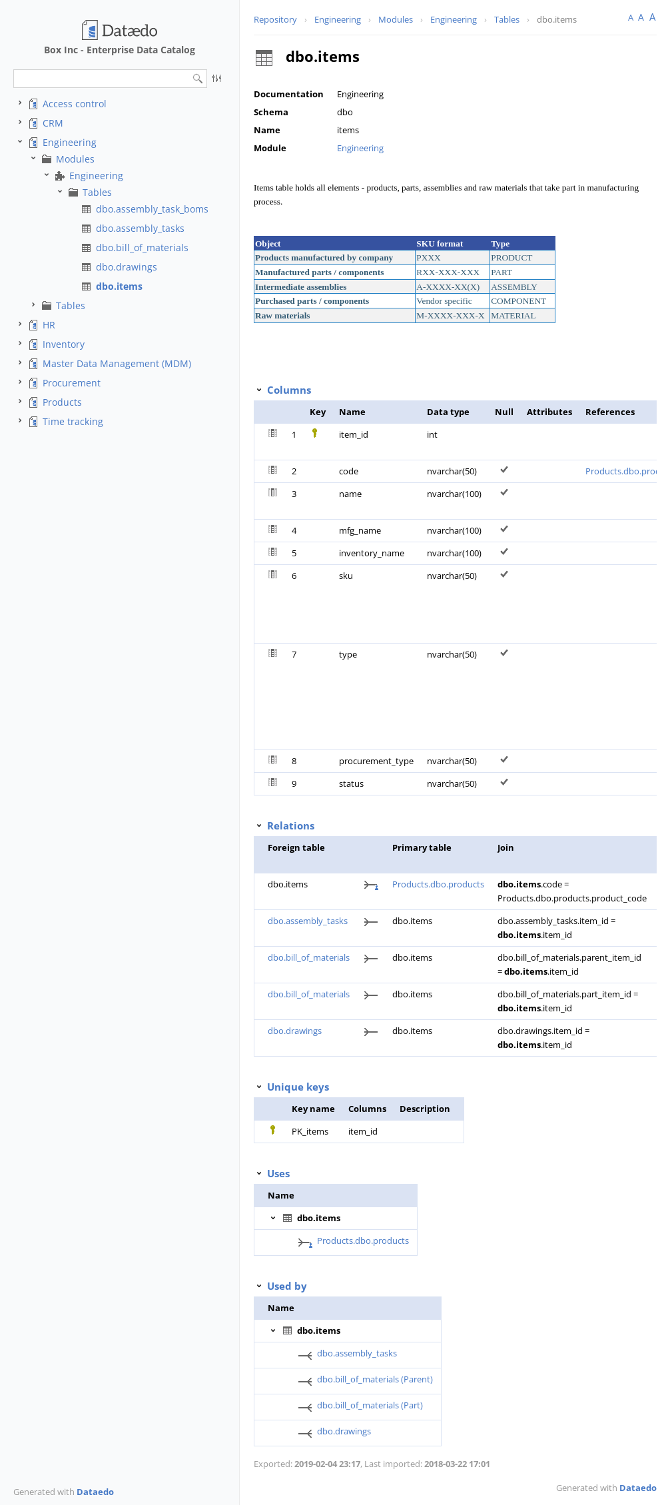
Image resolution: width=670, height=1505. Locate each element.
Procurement (72, 382)
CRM (53, 123)
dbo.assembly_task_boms (152, 209)
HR (49, 324)
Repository (275, 19)
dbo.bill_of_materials (142, 247)
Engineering (70, 142)
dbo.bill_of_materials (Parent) (375, 1379)
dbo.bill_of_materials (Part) (370, 1405)
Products (62, 402)
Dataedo (95, 1492)
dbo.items (119, 286)
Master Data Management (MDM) (117, 363)
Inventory (64, 344)
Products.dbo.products (438, 884)
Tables (97, 192)
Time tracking (73, 421)
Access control (75, 103)
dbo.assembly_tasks (140, 228)
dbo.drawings (126, 266)
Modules (75, 159)
